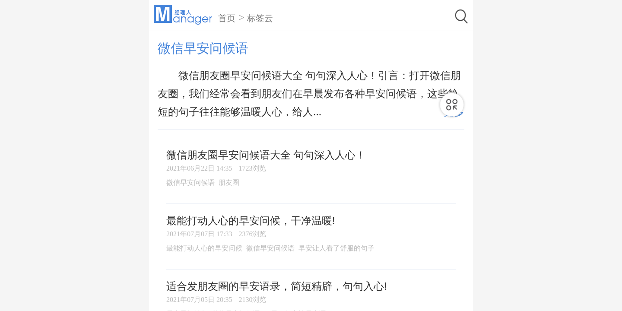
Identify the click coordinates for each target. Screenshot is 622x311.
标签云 (260, 18)
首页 (226, 18)
